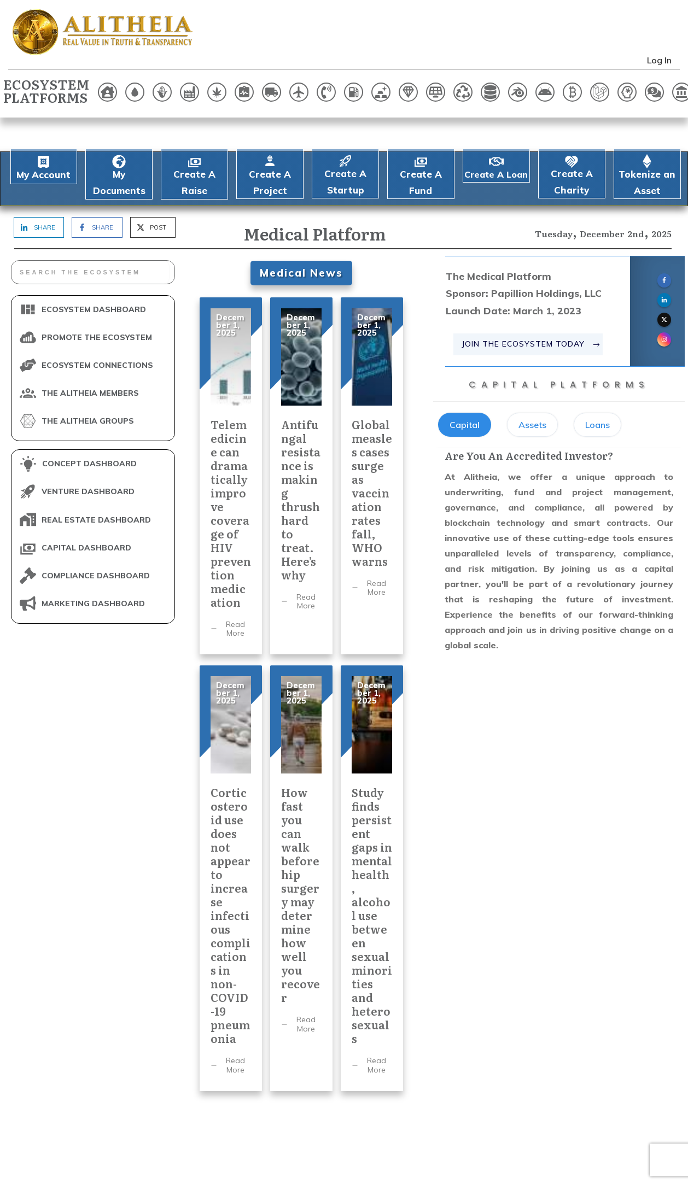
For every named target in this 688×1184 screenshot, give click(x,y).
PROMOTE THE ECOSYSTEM (97, 303)
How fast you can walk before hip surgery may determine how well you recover (301, 845)
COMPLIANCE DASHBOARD (96, 542)
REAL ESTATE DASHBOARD (96, 486)
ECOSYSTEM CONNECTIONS (97, 331)
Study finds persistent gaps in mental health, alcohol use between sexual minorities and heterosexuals (372, 845)
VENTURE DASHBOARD (88, 458)
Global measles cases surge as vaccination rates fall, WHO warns (372, 442)
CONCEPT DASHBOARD (89, 430)
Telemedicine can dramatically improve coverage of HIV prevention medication (231, 442)
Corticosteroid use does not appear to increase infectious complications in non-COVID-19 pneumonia (231, 845)
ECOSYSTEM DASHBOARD (94, 275)
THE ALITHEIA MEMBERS (90, 359)
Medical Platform (314, 200)
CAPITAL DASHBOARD (86, 514)
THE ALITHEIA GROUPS (88, 387)
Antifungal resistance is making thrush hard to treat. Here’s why (301, 442)
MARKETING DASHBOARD (93, 570)
